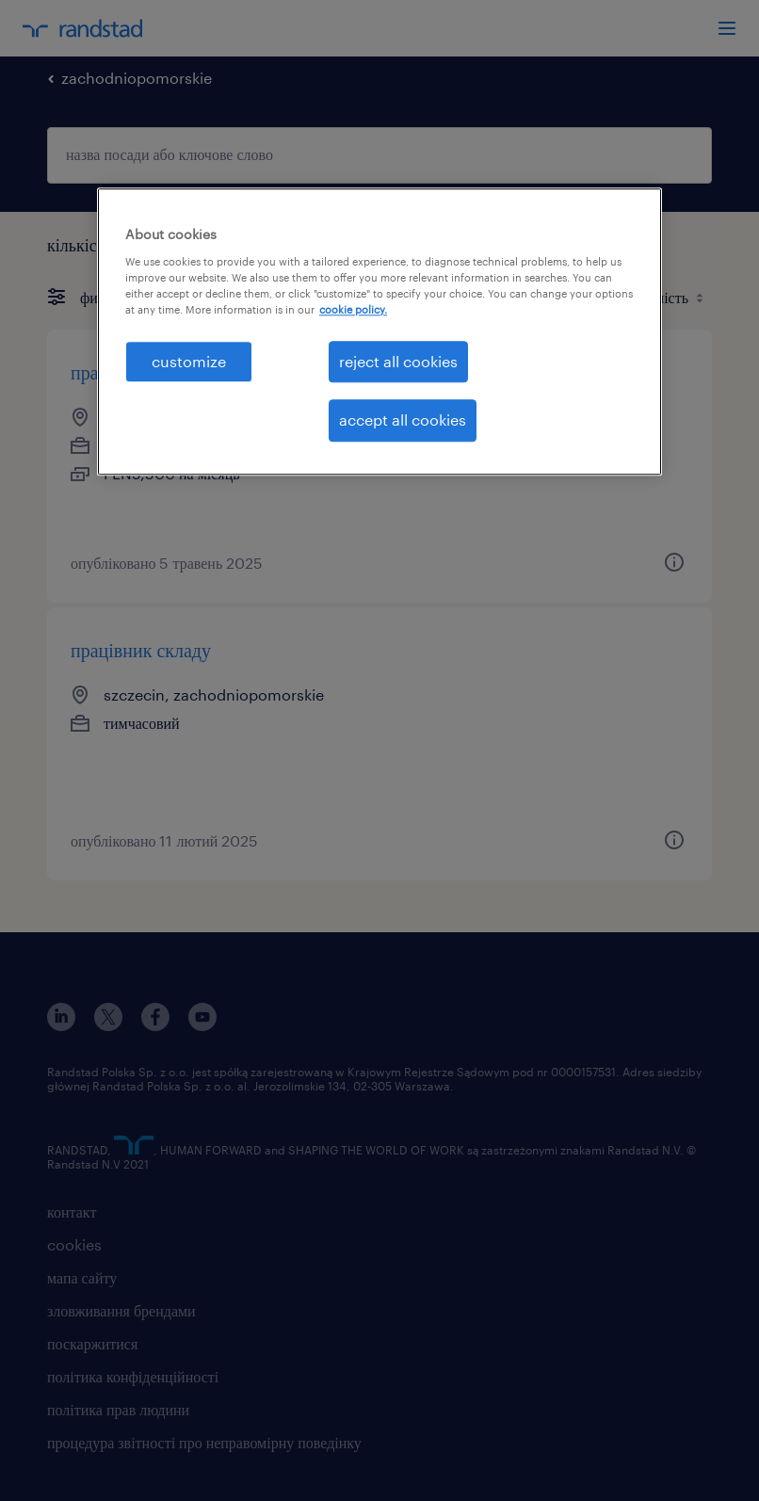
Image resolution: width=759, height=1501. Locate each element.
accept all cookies (402, 420)
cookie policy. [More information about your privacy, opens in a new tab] (353, 309)
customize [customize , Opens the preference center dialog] (189, 361)
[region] (379, 331)
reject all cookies (398, 361)
